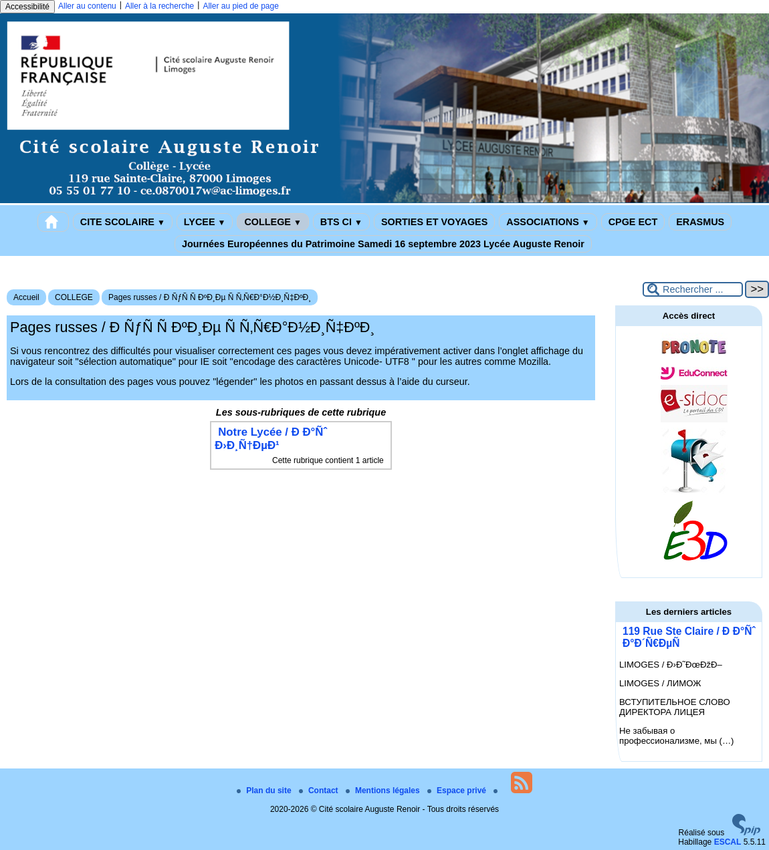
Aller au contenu (87, 6)
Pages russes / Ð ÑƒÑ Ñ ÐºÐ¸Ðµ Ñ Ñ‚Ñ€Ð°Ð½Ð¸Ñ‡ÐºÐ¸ (209, 297)
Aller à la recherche (159, 6)
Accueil (26, 297)
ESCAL (728, 842)
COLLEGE (272, 222)
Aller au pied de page (240, 6)
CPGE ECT (633, 222)
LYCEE (205, 222)
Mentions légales (384, 790)
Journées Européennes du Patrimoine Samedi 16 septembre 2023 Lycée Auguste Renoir (383, 244)
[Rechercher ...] (693, 289)
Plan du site (265, 790)
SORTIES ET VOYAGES (434, 222)
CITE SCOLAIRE (122, 222)
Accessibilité (27, 6)
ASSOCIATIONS (547, 222)
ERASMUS (700, 222)
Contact (319, 790)
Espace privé (457, 790)
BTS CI (341, 222)
